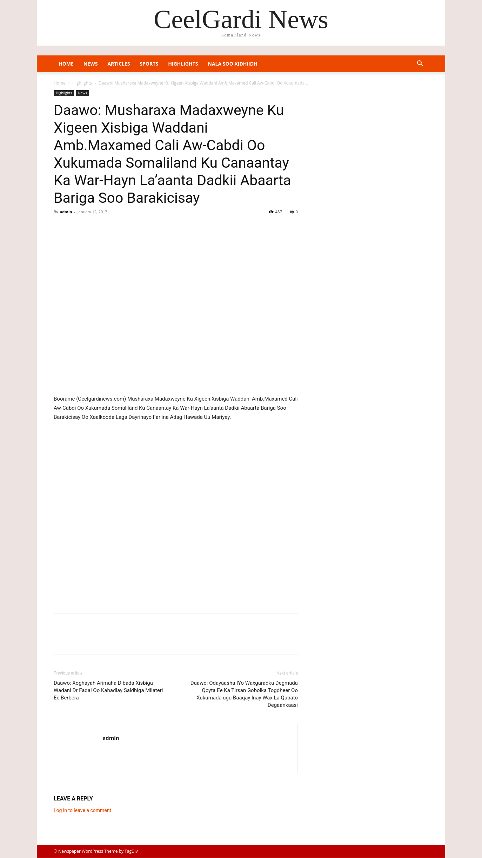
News (90, 63)
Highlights (183, 63)
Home (66, 63)
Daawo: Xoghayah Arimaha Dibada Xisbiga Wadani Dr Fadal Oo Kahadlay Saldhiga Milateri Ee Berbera (108, 690)
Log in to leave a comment (82, 810)
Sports (149, 63)
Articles (118, 63)
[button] (419, 64)
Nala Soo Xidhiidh (232, 63)
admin (66, 211)
